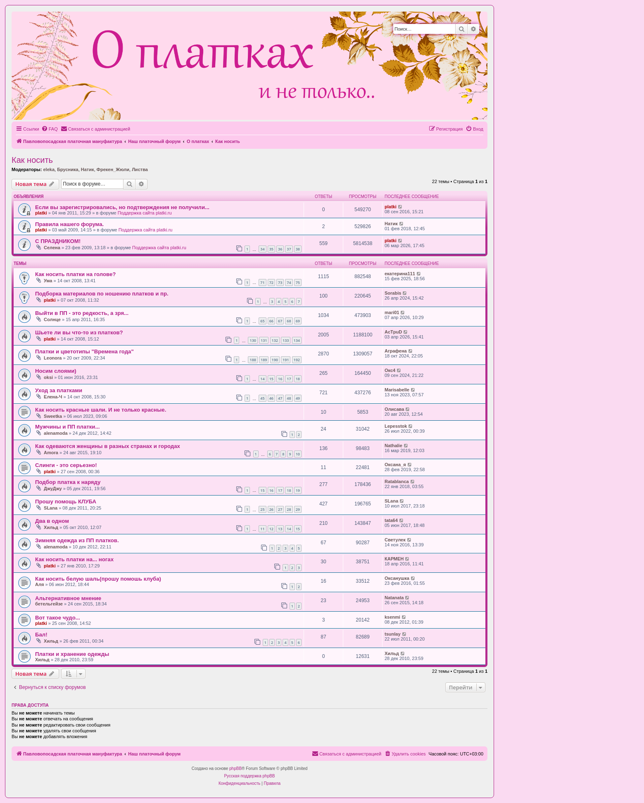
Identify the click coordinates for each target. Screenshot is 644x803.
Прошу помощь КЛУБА (65, 501)
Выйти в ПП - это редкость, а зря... (81, 313)
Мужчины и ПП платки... (67, 427)
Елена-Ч (53, 396)
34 (262, 249)
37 (289, 249)
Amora (51, 452)
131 (264, 340)
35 (271, 249)
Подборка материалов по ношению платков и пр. (102, 294)
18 (298, 378)
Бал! (41, 634)
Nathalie (393, 445)
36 (280, 249)
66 (271, 321)
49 (298, 398)
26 (271, 509)
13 (280, 528)
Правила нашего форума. (69, 224)
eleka (49, 169)
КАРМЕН (394, 558)
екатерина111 (400, 273)
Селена (52, 247)
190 (275, 359)
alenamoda (55, 433)
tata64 (391, 520)
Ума (48, 280)
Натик (87, 169)
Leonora (53, 357)
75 (298, 282)
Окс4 (390, 370)
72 (271, 282)
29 (298, 509)
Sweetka (53, 416)
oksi (48, 377)
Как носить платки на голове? (75, 274)
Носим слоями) (55, 371)
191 (286, 359)
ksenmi (392, 617)
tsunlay (393, 633)
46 (271, 398)
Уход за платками (58, 390)
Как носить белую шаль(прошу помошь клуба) (98, 579)
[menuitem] (49, 129)
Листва (140, 169)
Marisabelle (397, 389)
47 (280, 398)
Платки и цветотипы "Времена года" (84, 351)
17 (289, 378)
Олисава (394, 409)
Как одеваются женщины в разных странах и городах (107, 446)
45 (262, 398)
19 (298, 490)
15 (271, 378)
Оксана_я (395, 464)
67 (280, 321)
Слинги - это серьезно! (66, 465)
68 (289, 321)
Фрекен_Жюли (113, 169)
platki (41, 212)
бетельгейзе (49, 603)
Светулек (395, 539)
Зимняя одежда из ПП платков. (77, 540)
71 (262, 282)
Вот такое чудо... (57, 618)
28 (289, 509)
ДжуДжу (53, 488)
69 (298, 321)
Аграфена (396, 350)
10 (298, 454)
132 (275, 340)
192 (297, 359)
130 (253, 340)
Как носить (32, 159)
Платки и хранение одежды (72, 654)
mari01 (392, 312)
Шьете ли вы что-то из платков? (79, 332)
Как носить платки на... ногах (74, 559)
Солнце (52, 319)
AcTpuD (393, 331)
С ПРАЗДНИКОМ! (58, 241)
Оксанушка (397, 578)
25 (262, 509)
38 (298, 249)
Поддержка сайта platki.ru (145, 212)
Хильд (51, 527)
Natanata (394, 597)
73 (280, 282)
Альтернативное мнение (68, 598)
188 (253, 359)
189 (264, 359)
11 (262, 528)
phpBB (235, 768)
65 (262, 321)
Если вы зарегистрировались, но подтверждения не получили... (122, 207)
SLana (50, 507)
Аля (39, 584)
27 (280, 509)
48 (289, 398)
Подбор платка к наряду (67, 482)
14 (262, 378)
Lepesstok (396, 426)
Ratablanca (397, 481)
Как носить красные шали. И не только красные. (100, 410)
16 (280, 378)
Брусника (67, 169)
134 (297, 340)
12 (271, 528)
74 (289, 282)
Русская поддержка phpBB (249, 776)
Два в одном (52, 521)
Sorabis (393, 293)
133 (286, 340)
